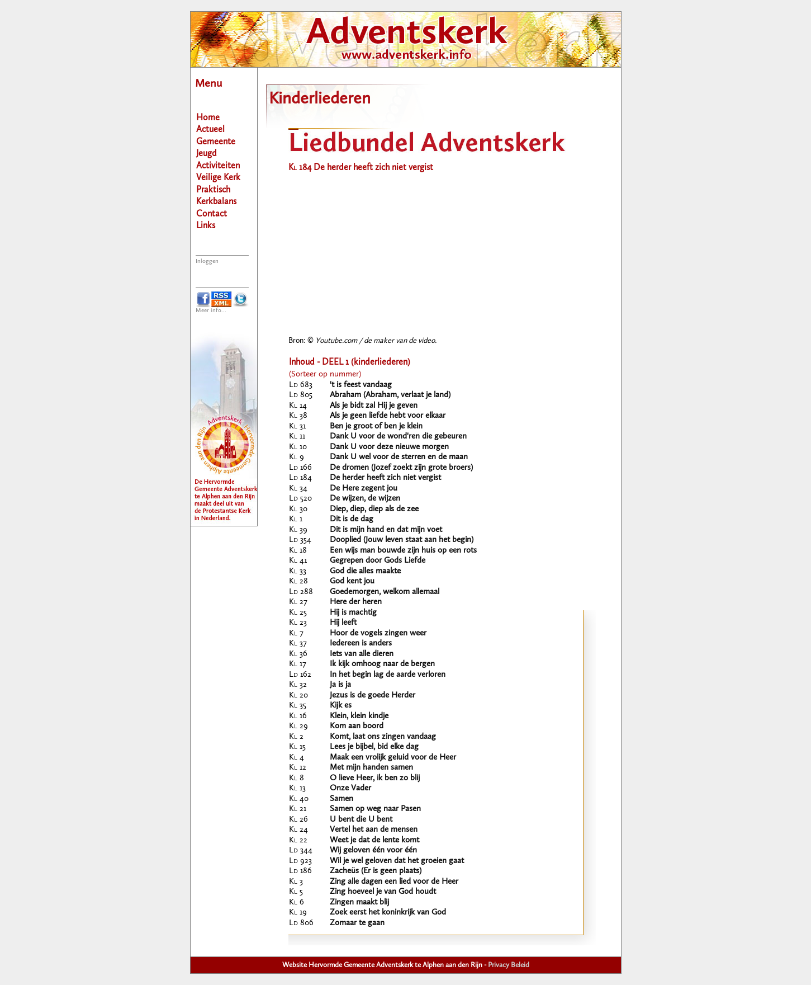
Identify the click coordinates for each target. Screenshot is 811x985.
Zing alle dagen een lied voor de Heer (394, 882)
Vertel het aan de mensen (374, 830)
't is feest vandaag (361, 385)
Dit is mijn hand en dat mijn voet (386, 530)
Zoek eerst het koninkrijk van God (388, 912)
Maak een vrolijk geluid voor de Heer (393, 757)
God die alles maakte (365, 571)
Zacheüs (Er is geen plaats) (375, 871)
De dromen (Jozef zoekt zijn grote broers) (401, 468)
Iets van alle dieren (361, 654)
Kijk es (341, 705)
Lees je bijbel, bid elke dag (374, 747)
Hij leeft (343, 623)
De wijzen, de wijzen (365, 498)
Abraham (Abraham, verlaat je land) (390, 395)
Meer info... (211, 311)
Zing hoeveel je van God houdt (383, 892)
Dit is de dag (351, 519)
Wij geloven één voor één (373, 850)
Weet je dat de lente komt (374, 840)
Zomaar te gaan (357, 923)
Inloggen (207, 261)
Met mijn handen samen (371, 768)
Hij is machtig (353, 613)
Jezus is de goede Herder (372, 695)
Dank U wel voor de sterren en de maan (399, 457)
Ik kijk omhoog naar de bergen (382, 664)
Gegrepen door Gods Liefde (377, 561)
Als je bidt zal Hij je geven (374, 406)
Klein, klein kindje (359, 716)
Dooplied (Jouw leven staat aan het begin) (401, 540)
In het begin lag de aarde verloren (387, 675)
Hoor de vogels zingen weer (378, 633)
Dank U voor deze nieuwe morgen (389, 447)
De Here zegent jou (363, 488)
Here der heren (356, 602)
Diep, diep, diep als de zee (374, 509)
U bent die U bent (361, 820)
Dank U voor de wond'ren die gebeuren (398, 436)
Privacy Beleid (508, 965)
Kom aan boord (356, 726)
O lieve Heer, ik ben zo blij (375, 778)
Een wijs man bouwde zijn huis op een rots (403, 550)
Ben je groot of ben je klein (376, 426)
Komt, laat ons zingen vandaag (383, 737)
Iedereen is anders (361, 643)
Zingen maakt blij (359, 902)
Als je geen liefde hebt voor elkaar (387, 416)
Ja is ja (340, 685)
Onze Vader (350, 788)
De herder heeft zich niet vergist (385, 478)
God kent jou (352, 581)
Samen (341, 799)
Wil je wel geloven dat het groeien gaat (397, 861)
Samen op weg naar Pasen (375, 809)
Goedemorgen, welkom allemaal (384, 592)
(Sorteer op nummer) (325, 374)
